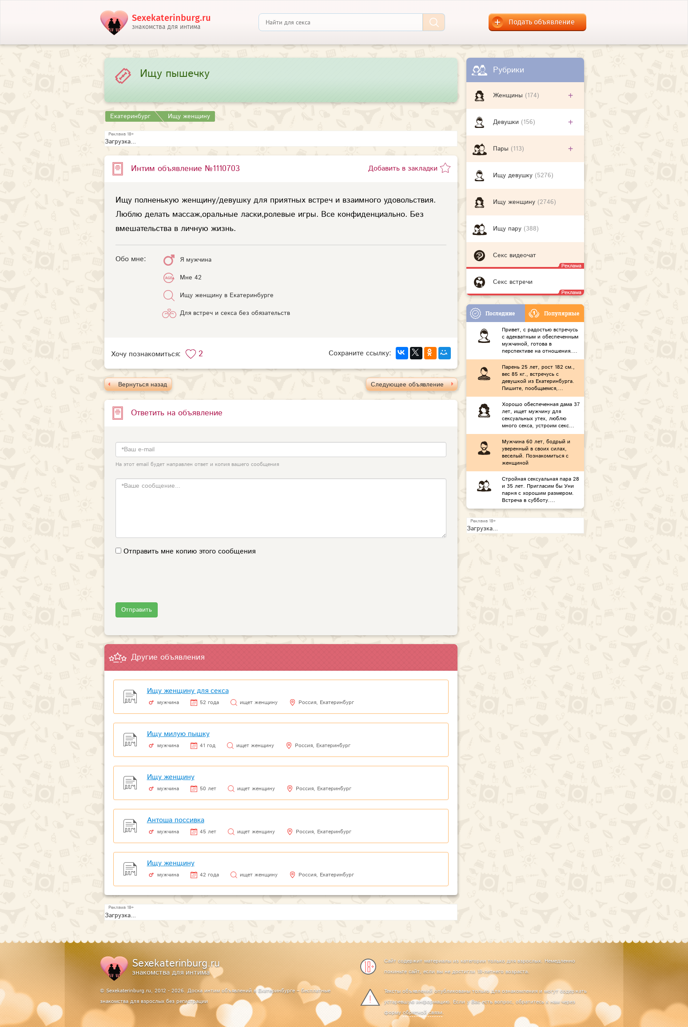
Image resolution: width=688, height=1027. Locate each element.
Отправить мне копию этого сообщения (189, 551)
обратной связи (422, 1012)
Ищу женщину (515, 202)
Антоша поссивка (175, 820)
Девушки (507, 122)
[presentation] (183, 585)
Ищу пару (508, 228)
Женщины (509, 95)
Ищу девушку (514, 175)
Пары (502, 148)
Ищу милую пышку (178, 734)
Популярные (554, 313)
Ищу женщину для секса (188, 691)
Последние (492, 313)
